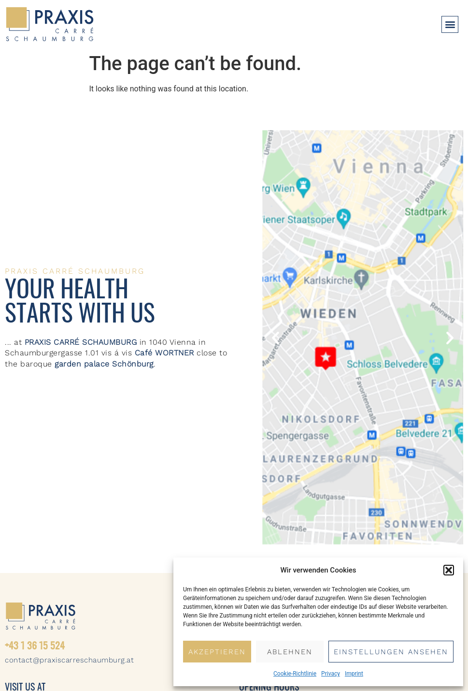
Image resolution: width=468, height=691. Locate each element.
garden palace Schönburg (104, 363)
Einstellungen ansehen (391, 651)
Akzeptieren (217, 651)
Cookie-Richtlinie (294, 673)
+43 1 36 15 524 (35, 646)
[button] (449, 570)
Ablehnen (289, 651)
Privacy (330, 673)
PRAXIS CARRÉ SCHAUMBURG (81, 342)
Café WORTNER (164, 352)
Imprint (354, 673)
